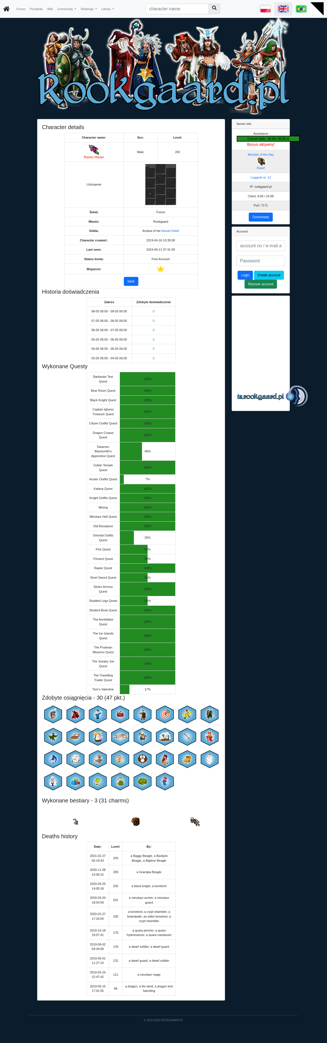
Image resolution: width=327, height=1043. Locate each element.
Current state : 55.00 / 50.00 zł (268, 138)
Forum (20, 9)
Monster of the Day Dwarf (261, 161)
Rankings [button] (87, 9)
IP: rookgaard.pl (261, 186)
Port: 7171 (261, 205)
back (130, 281)
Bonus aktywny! (260, 144)
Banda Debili (170, 230)
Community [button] (65, 9)
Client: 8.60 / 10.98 (261, 196)
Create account (269, 275)
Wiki (50, 9)
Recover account (260, 284)
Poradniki (36, 9)
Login (245, 275)
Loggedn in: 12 (261, 177)
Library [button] (106, 9)
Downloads (260, 217)
